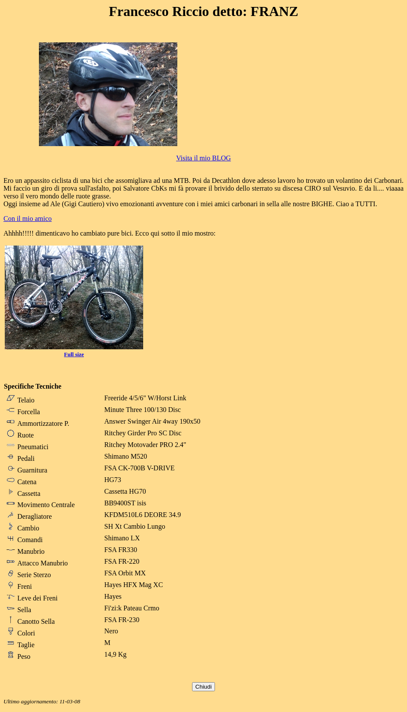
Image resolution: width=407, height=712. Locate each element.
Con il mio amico (27, 218)
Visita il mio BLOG (203, 158)
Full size (74, 354)
